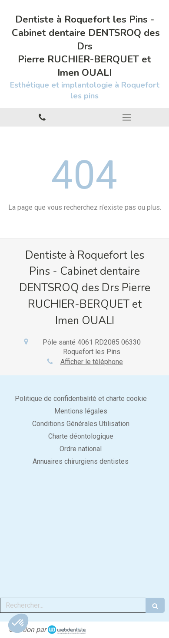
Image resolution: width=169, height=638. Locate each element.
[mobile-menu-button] (127, 117)
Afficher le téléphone (91, 362)
